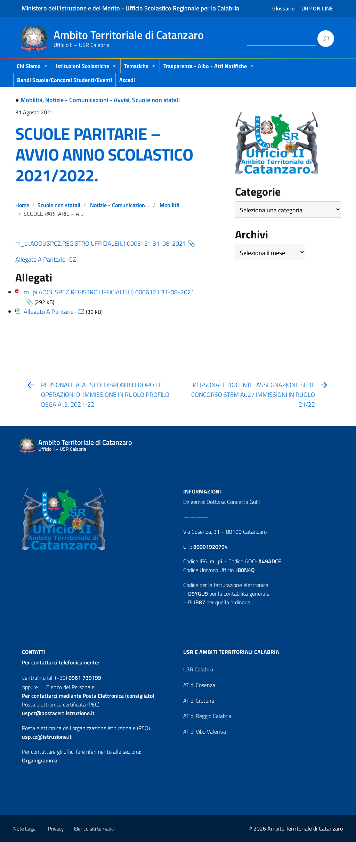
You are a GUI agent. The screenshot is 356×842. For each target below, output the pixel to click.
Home (22, 205)
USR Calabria (198, 669)
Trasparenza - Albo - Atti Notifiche (208, 66)
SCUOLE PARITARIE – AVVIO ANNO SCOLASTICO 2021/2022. (104, 154)
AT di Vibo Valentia (204, 731)
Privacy (56, 829)
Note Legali (25, 829)
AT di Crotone (198, 700)
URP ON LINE (317, 8)
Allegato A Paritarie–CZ (45, 259)
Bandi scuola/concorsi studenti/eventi (64, 80)
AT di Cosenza (199, 685)
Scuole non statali (156, 100)
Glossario (283, 8)
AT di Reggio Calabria (207, 716)
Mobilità (31, 100)
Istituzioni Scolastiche (86, 66)
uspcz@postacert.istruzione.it (58, 713)
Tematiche (140, 66)
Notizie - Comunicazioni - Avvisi (87, 100)
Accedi (127, 80)
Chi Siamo (32, 66)
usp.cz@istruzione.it (47, 737)
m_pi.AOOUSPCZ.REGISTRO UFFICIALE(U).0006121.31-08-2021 (100, 243)
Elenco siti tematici (94, 829)
